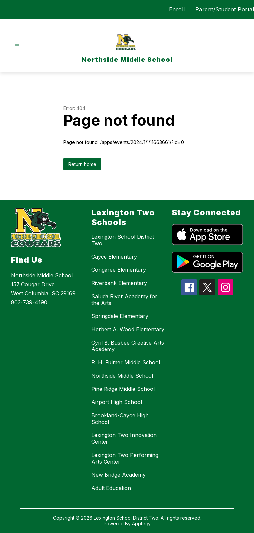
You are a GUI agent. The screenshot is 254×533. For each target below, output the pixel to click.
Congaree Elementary (118, 269)
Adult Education (111, 488)
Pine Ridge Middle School (123, 389)
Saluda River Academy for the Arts (124, 299)
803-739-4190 (29, 302)
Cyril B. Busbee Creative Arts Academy (127, 345)
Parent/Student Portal (224, 9)
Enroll (177, 9)
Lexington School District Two (122, 240)
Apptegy (141, 523)
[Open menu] (17, 46)
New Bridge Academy (118, 475)
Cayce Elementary (114, 256)
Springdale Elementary (119, 316)
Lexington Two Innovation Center (124, 438)
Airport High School (116, 402)
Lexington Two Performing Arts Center (124, 458)
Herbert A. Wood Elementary (127, 329)
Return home (82, 164)
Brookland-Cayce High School (119, 418)
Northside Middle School (122, 375)
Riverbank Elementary (119, 283)
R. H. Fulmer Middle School (125, 362)
